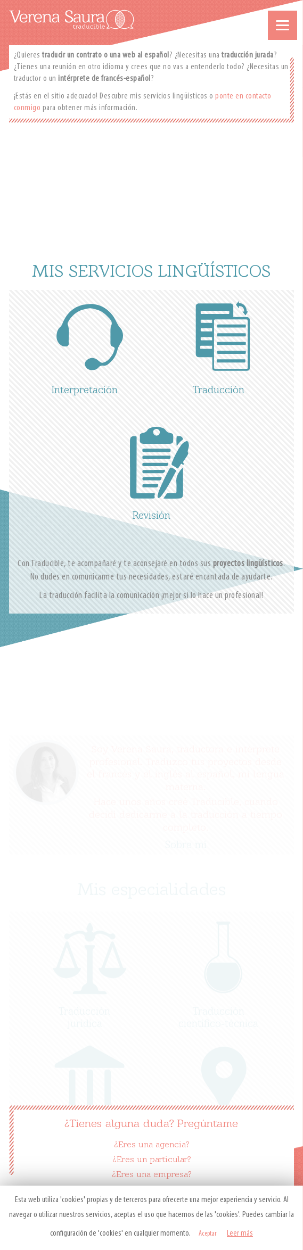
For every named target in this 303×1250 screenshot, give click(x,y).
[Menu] (282, 25)
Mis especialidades (151, 886)
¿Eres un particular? (151, 1160)
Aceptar (208, 1234)
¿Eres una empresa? (151, 1175)
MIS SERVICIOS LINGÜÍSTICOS (151, 272)
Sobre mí (186, 842)
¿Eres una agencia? (151, 1145)
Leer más (240, 1233)
